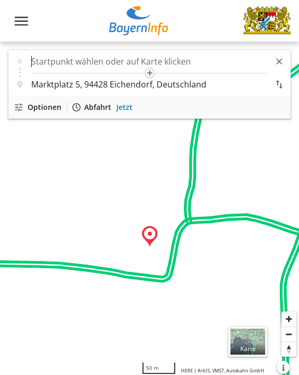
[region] (149, 208)
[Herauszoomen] (288, 334)
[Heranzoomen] (288, 319)
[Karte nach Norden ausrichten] (288, 349)
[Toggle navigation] (21, 21)
